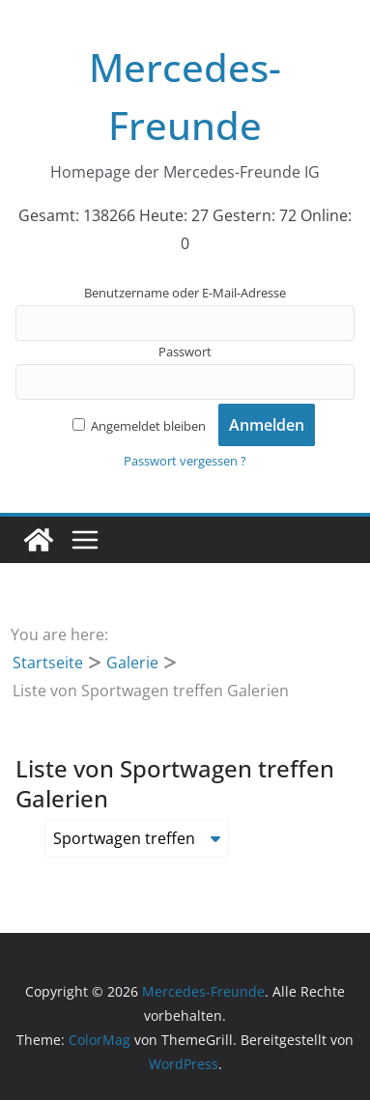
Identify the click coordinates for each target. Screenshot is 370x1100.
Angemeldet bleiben (139, 426)
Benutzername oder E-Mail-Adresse (185, 292)
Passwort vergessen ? (185, 460)
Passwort (185, 351)
